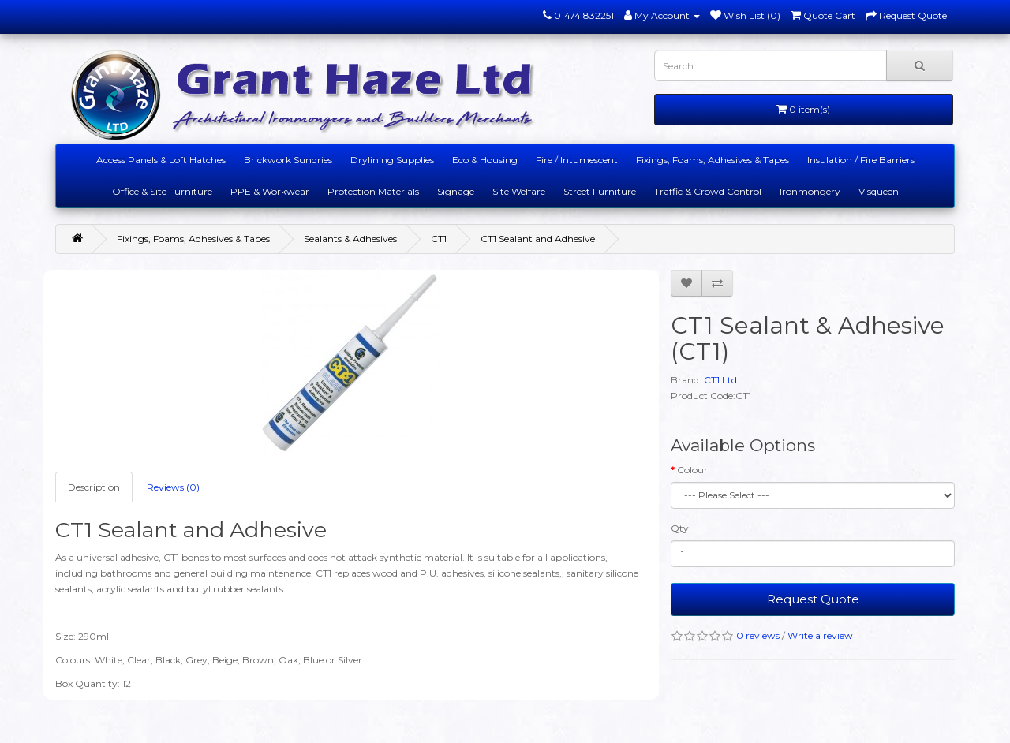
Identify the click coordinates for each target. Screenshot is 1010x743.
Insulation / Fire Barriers (861, 160)
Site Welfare (518, 191)
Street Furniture (599, 191)
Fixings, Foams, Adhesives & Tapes (712, 160)
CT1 (439, 239)
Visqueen (878, 191)
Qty (680, 528)
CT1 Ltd (720, 380)
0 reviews (758, 635)
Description (94, 487)
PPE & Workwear (269, 191)
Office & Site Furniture (162, 191)
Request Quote (813, 599)
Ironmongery (810, 191)
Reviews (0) (173, 487)
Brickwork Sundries (288, 160)
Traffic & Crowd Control (707, 191)
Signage (455, 191)
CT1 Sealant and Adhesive (538, 239)
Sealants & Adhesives (350, 239)
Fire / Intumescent (577, 160)
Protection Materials (373, 191)
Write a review (820, 635)
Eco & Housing (485, 160)
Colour (692, 470)
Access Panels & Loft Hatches (161, 160)
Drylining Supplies (392, 160)
